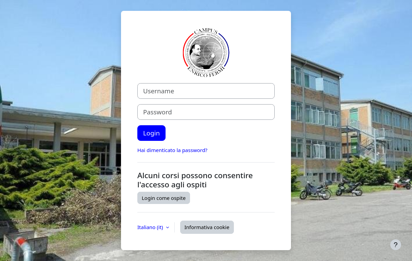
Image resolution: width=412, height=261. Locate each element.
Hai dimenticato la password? (172, 150)
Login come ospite (164, 197)
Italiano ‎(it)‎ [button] (151, 227)
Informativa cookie (207, 227)
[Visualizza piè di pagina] (395, 244)
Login (151, 133)
